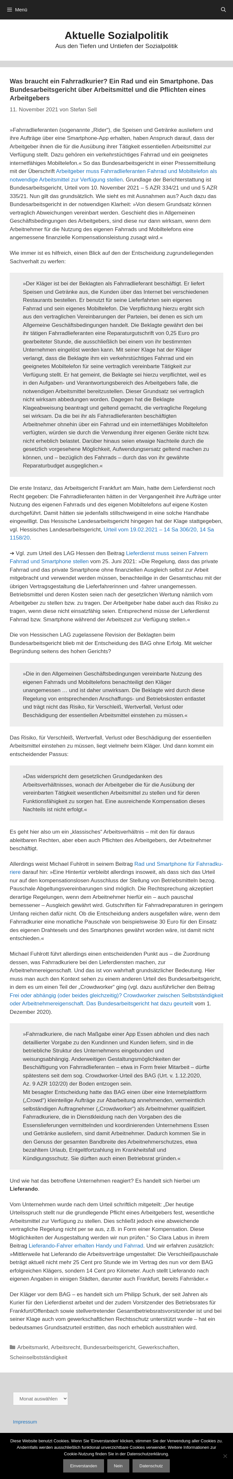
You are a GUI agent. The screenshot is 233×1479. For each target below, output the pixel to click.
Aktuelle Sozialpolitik (116, 35)
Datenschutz (151, 1465)
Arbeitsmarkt (32, 1347)
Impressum (25, 1421)
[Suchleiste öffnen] (223, 9)
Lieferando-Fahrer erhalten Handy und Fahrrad (86, 1246)
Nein (118, 1465)
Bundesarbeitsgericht (109, 1347)
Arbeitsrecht (65, 1347)
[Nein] (225, 1456)
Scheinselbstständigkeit (38, 1357)
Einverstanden (83, 1465)
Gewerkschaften (158, 1347)
